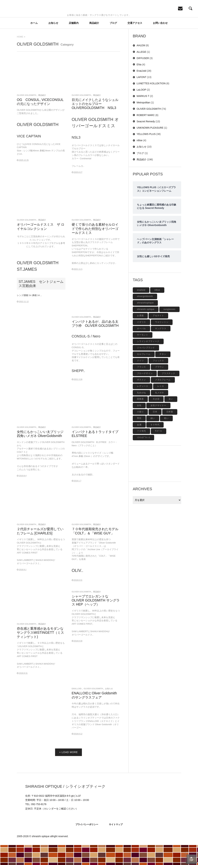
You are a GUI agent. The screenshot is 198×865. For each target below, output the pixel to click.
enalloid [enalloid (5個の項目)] (141, 310)
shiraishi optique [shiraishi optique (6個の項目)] (145, 329)
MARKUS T (143, 116)
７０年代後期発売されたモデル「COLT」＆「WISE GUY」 (95, 551)
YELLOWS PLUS (146, 154)
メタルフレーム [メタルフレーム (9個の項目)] (163, 399)
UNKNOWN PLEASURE (150, 147)
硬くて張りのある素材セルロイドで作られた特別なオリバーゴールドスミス (95, 248)
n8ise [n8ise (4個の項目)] (157, 310)
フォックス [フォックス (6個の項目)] (158, 380)
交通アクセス (134, 42)
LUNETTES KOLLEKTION (151, 103)
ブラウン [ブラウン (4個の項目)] (159, 387)
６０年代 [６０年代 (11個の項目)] (154, 444)
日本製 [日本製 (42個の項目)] (169, 431)
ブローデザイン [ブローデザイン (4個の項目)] (145, 393)
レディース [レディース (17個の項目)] (142, 406)
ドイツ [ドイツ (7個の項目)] (140, 380)
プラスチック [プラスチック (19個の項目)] (168, 393)
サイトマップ (116, 844)
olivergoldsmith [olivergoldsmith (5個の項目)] (145, 316)
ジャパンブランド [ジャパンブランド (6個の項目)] (146, 367)
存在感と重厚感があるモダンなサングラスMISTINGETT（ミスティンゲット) (40, 653)
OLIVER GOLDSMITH (26, 115)
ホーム (34, 42)
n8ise (139, 160)
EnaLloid (77, 709)
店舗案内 (74, 42)
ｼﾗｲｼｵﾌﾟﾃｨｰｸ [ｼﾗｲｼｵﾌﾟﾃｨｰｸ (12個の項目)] (143, 457)
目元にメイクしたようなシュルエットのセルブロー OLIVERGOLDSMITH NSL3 (95, 124)
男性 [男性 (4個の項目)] (139, 438)
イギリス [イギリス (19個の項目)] (141, 342)
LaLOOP (141, 109)
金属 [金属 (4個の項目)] (139, 444)
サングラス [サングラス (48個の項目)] (160, 348)
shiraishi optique (40, 856)
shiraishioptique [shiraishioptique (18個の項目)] (145, 323)
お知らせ (53, 42)
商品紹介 (94, 42)
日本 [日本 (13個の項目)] (155, 431)
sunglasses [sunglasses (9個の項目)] (169, 329)
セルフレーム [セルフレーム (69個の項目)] (143, 374)
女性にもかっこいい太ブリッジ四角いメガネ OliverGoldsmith (40, 453)
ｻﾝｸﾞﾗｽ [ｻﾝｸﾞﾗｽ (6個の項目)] (158, 451)
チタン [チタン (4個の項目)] (162, 374)
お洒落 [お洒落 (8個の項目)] (140, 335)
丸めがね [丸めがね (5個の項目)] (141, 412)
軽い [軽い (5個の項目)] (166, 438)
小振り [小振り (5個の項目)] (140, 431)
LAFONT (141, 97)
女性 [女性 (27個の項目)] (139, 425)
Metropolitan (143, 122)
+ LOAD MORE (68, 772)
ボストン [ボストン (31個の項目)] (141, 399)
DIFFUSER (143, 78)
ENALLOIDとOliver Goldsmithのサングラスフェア (94, 715)
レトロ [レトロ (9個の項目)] (160, 406)
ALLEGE (141, 71)
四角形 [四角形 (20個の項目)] (140, 419)
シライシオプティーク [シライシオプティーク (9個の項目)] (148, 361)
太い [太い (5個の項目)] (171, 419)
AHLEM (141, 65)
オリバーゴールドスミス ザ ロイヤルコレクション (40, 246)
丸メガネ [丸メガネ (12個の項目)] (159, 412)
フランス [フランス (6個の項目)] (141, 387)
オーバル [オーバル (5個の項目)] (141, 348)
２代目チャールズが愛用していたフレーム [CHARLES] (40, 551)
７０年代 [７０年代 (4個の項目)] (141, 451)
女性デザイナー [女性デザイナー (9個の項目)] (158, 425)
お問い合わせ (160, 42)
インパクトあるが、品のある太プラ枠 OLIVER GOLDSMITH (95, 343)
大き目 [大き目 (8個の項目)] (156, 419)
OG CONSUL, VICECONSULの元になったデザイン (40, 121)
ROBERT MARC (146, 135)
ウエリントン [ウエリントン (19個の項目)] (162, 342)
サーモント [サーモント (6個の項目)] (142, 355)
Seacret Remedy (146, 141)
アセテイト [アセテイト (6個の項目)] (158, 335)
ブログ (113, 42)
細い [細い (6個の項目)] (152, 438)
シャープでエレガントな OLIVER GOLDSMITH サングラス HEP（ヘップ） (96, 620)
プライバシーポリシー (86, 844)
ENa (139, 84)
